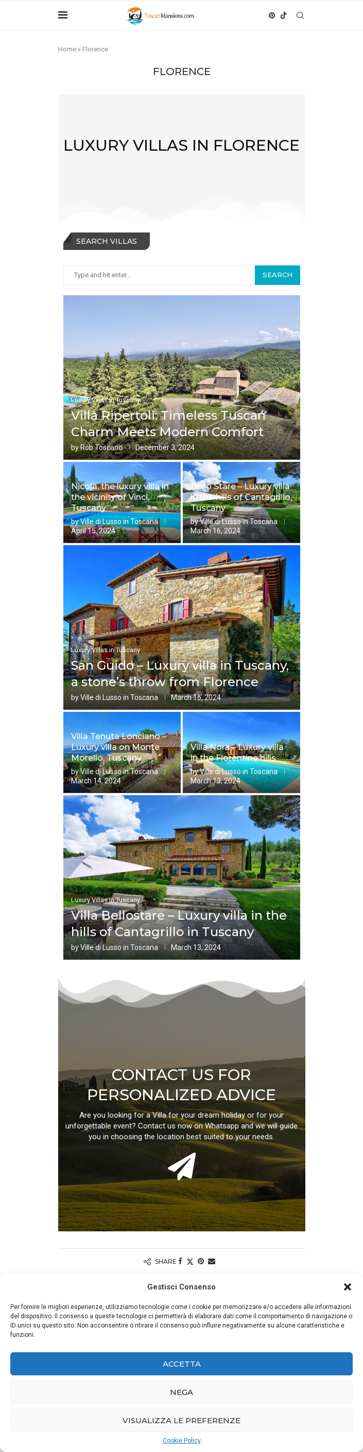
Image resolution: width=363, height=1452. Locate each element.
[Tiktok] (283, 15)
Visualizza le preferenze (181, 1420)
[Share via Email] (211, 1261)
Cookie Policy (182, 1440)
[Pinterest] (272, 15)
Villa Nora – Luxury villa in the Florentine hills (237, 752)
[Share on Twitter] (190, 1261)
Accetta (182, 1364)
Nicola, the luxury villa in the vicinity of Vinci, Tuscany (120, 497)
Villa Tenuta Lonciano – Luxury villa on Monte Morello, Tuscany (118, 747)
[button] (347, 1287)
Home (67, 49)
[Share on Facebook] (180, 1261)
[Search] (300, 15)
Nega (181, 1392)
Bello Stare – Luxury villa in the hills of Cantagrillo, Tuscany (241, 497)
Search (277, 275)
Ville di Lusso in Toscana (119, 521)
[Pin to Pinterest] (201, 1261)
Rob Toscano (101, 447)
